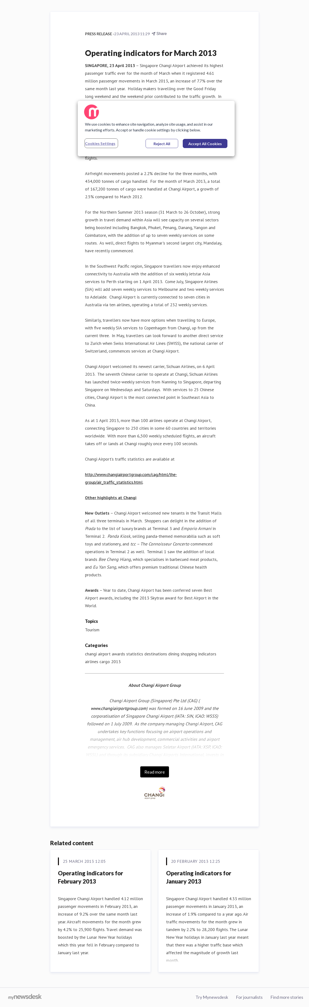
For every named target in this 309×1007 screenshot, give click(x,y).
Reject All (162, 143)
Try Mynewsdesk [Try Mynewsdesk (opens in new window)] (212, 997)
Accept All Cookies (205, 143)
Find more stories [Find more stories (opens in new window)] (286, 997)
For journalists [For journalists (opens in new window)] (249, 997)
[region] (156, 128)
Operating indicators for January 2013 (198, 877)
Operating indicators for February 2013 (90, 877)
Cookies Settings (100, 143)
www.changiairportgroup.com (118, 708)
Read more (154, 772)
